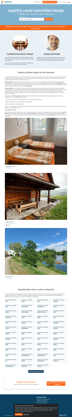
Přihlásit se (65, 2)
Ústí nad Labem (61, 26)
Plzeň (50, 26)
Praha (54, 26)
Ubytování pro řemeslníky (11, 300)
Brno (16, 26)
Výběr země (62, 415)
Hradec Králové (23, 26)
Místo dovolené (22, 17)
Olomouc (34, 26)
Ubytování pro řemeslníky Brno (43, 399)
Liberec (30, 26)
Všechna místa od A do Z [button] (36, 371)
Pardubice (46, 26)
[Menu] (69, 2)
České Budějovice (35, 28)
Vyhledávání (49, 19)
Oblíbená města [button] (37, 2)
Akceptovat (19, 414)
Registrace (59, 2)
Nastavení (26, 414)
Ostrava (40, 26)
